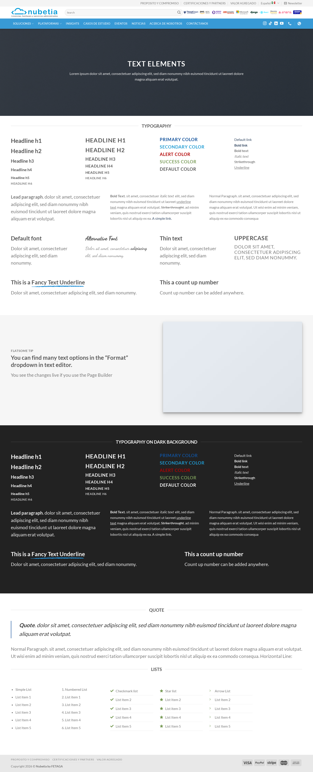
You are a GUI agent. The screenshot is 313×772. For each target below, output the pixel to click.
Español (270, 3)
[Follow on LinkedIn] (276, 23)
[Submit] (179, 12)
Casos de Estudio (96, 23)
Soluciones (23, 24)
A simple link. (162, 218)
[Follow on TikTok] (270, 23)
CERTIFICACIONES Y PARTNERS (205, 3)
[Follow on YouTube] (281, 23)
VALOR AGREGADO (243, 3)
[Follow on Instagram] (264, 23)
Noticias (138, 23)
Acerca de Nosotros (166, 23)
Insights (72, 23)
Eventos (121, 23)
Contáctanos (197, 23)
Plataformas (50, 24)
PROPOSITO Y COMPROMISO (159, 3)
